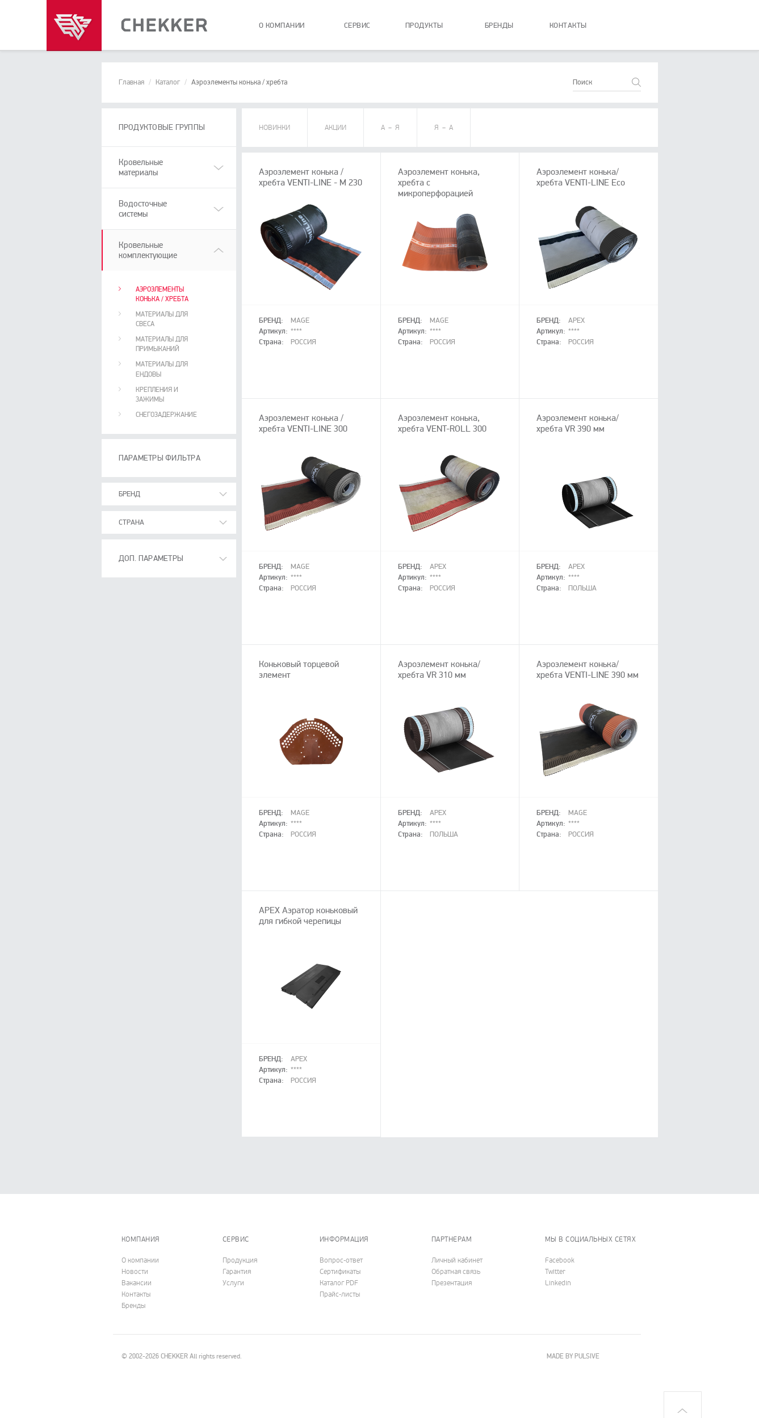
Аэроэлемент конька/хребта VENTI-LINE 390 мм (587, 670)
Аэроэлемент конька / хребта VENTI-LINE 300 (303, 423)
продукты (424, 25)
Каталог (168, 82)
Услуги (233, 1283)
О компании (140, 1260)
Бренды (133, 1306)
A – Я (390, 128)
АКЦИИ (335, 128)
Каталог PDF (339, 1283)
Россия (303, 342)
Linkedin (558, 1283)
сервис (357, 25)
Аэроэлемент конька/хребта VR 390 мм (577, 423)
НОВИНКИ (274, 128)
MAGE (300, 320)
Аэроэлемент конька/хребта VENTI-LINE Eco (580, 177)
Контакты (135, 1294)
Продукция (240, 1260)
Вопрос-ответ (341, 1260)
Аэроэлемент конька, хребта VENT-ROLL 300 (442, 423)
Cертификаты (340, 1272)
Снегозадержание (166, 415)
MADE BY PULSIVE (573, 1356)
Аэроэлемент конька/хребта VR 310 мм (439, 670)
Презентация (451, 1283)
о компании (282, 25)
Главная (131, 82)
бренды (499, 25)
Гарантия (237, 1272)
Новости (134, 1272)
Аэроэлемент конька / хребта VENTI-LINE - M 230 (310, 177)
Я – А (443, 128)
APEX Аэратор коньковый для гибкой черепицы (308, 916)
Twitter (555, 1272)
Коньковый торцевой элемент (299, 670)
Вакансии (136, 1283)
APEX (576, 320)
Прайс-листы (340, 1294)
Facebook (560, 1260)
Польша (582, 588)
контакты (568, 25)
